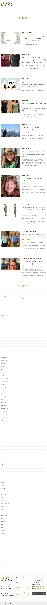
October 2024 (4, 329)
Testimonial (25, 46)
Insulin (31, 136)
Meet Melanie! (26, 148)
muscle (33, 220)
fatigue (23, 114)
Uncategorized (38, 192)
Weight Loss (35, 46)
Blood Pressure (4, 470)
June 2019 (3, 423)
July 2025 (2, 323)
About (17, 582)
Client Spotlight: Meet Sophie (31, 258)
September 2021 (4, 360)
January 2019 (3, 432)
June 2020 (3, 393)
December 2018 (4, 435)
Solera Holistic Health (36, 44)
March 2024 (3, 342)
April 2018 (3, 457)
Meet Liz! (25, 101)
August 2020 (3, 387)
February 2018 (4, 460)
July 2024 (2, 333)
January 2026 (3, 317)
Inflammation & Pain (26, 66)
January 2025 (3, 326)
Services (18, 587)
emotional (24, 160)
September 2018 (4, 442)
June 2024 (3, 336)
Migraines (38, 66)
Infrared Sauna (4, 506)
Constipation (3, 479)
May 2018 (3, 454)
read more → (38, 40)
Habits (37, 43)
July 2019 (2, 420)
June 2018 (3, 451)
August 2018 (3, 445)
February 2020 (4, 399)
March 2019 (3, 429)
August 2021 (3, 363)
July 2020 (2, 390)
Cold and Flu (3, 476)
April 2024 (3, 339)
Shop (17, 589)
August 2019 (3, 417)
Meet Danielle (3, 307)
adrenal (39, 269)
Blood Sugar (3, 473)
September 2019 (4, 414)
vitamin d (2, 560)
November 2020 (4, 378)
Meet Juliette (3, 301)
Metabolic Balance (4, 515)
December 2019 (4, 405)
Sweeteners (3, 548)
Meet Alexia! (26, 54)
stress (27, 192)
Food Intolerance (35, 160)
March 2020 (3, 396)
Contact (18, 594)
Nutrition (28, 44)
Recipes (2, 536)
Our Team (18, 584)
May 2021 (3, 366)
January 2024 (3, 348)
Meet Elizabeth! (27, 124)
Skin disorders (34, 191)
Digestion (39, 89)
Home (17, 580)
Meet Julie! (25, 78)
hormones (41, 43)
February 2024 (4, 345)
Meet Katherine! (27, 32)
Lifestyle (24, 44)
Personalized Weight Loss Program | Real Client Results (12, 298)
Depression (24, 270)
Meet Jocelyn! (26, 205)
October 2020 (4, 381)
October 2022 (4, 351)
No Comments (31, 43)
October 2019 (4, 411)
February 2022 (4, 354)
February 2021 (4, 372)
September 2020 (4, 384)
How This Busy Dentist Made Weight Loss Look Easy (12, 304)
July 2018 (2, 448)
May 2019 (3, 426)
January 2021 (3, 375)
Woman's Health (41, 46)
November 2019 (4, 408)
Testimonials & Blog (20, 592)
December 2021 (4, 357)
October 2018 (4, 438)
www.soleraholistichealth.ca (39, 588)
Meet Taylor (3, 310)
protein (29, 163)
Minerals (29, 220)
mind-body (43, 162)
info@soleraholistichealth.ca (39, 586)
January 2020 (3, 402)
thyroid (30, 46)
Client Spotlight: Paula (29, 232)
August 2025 (3, 320)
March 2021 (3, 369)
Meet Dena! (25, 176)
